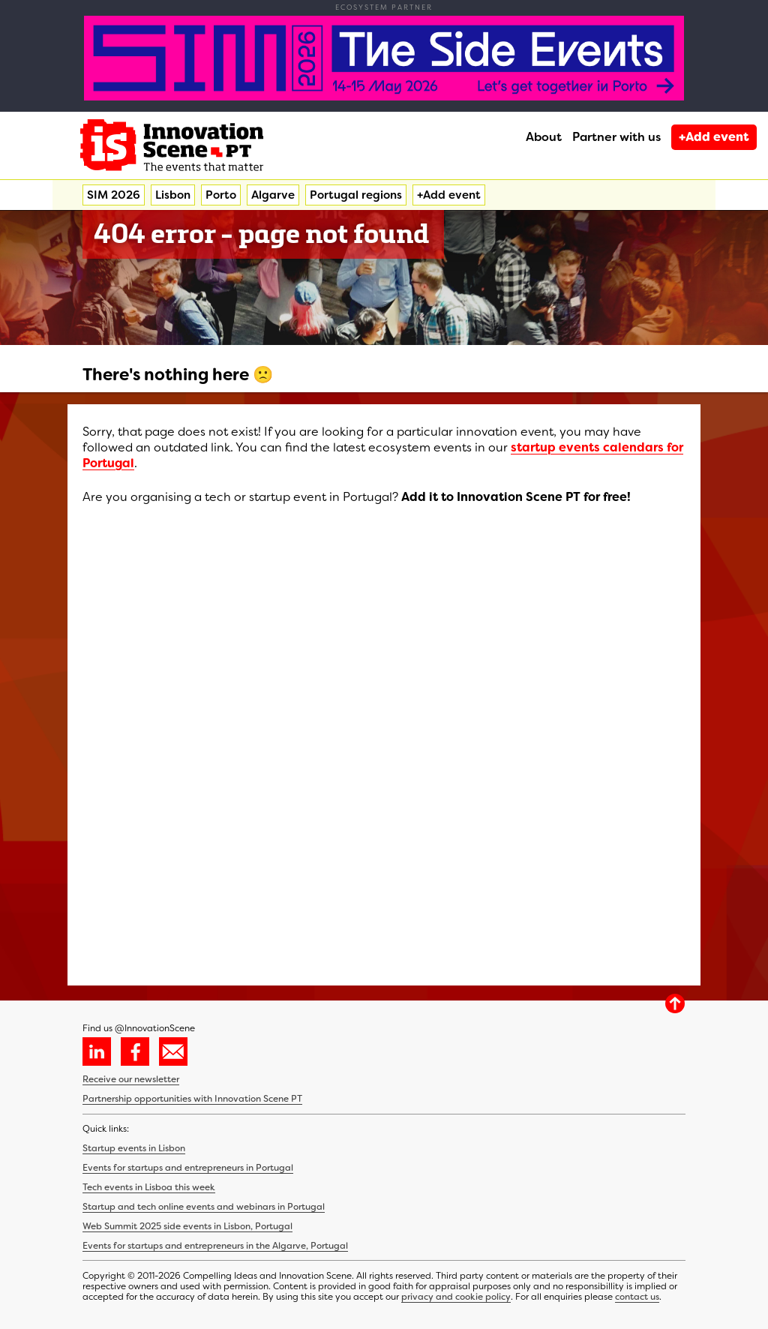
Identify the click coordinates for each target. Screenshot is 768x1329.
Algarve (273, 195)
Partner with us (616, 137)
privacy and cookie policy (456, 1297)
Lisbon (172, 195)
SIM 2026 (113, 195)
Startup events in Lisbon (133, 1148)
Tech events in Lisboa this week (148, 1187)
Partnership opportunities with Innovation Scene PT (192, 1099)
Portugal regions (356, 195)
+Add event (714, 137)
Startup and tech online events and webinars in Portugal (203, 1207)
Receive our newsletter (130, 1079)
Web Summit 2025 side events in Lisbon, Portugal (187, 1226)
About (544, 137)
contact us (637, 1297)
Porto (221, 195)
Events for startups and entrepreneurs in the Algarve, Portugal (215, 1246)
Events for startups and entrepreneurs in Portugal (187, 1168)
